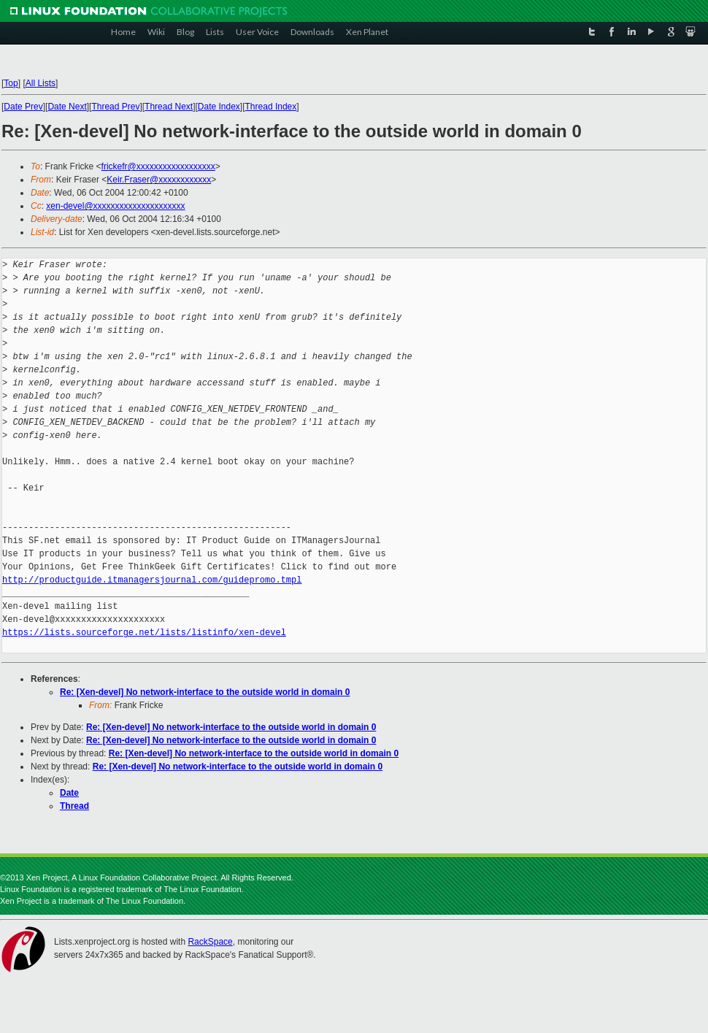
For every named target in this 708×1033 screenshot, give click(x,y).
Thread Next (169, 106)
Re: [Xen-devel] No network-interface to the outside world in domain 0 (205, 692)
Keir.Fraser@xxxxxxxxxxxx (159, 179)
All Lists (40, 83)
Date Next (66, 106)
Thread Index (271, 106)
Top (11, 83)
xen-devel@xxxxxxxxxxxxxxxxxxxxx (115, 206)
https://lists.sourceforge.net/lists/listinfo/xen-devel (144, 632)
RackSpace (210, 942)
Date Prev (23, 106)
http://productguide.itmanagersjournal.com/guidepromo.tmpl (151, 580)
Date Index (219, 106)
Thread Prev (115, 106)
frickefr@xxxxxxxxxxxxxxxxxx (158, 166)
